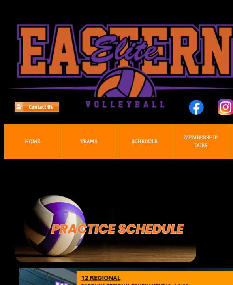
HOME (32, 141)
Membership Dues (201, 141)
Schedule (145, 141)
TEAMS (88, 141)
